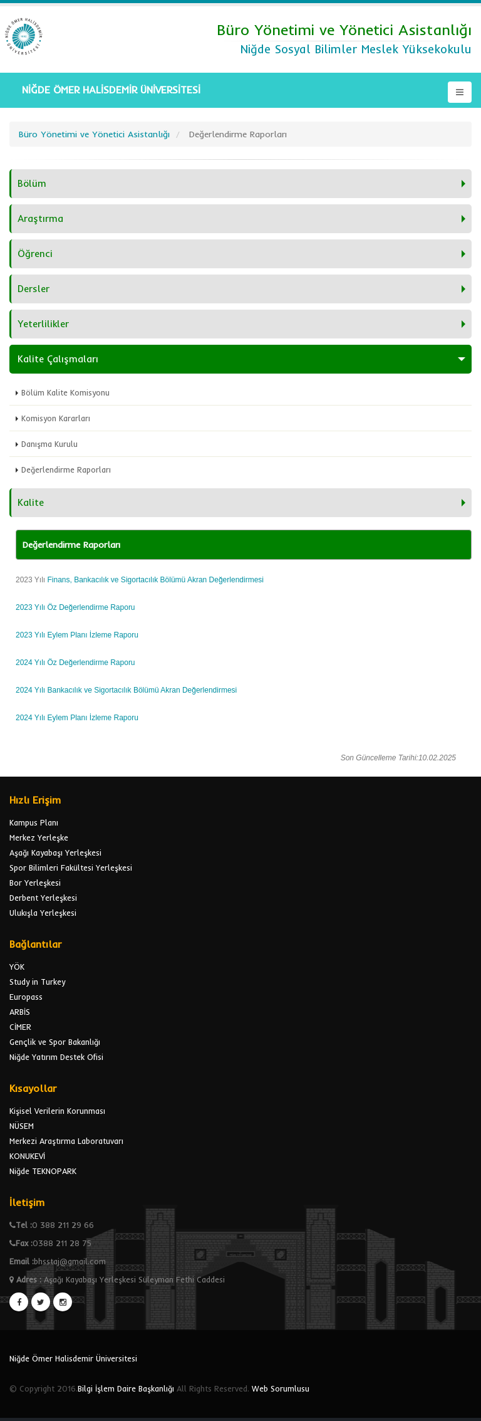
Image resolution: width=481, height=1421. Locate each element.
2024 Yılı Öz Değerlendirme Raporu (75, 662)
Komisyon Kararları (55, 418)
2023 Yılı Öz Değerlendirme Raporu (75, 607)
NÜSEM (21, 1126)
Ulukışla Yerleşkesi (42, 913)
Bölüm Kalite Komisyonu (65, 392)
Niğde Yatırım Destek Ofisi (56, 1057)
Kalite (31, 502)
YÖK (16, 967)
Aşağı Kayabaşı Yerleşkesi (55, 852)
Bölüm (32, 183)
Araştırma (40, 218)
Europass (26, 997)
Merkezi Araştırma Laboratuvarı (66, 1141)
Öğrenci (35, 254)
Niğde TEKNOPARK (42, 1171)
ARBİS (19, 1012)
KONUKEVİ (27, 1156)
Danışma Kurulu (49, 444)
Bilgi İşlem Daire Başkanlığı (126, 1388)
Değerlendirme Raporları (66, 469)
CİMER (20, 1027)
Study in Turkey (37, 982)
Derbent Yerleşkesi (43, 898)
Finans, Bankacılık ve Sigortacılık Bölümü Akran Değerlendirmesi (155, 579)
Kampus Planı (33, 822)
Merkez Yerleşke (38, 837)
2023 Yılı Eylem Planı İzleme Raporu (77, 635)
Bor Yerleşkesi (35, 883)
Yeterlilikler (43, 324)
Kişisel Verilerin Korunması (57, 1111)
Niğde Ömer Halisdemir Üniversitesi (73, 1358)
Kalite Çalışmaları (58, 359)
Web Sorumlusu (280, 1388)
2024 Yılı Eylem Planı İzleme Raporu (77, 717)
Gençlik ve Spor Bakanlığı (54, 1042)
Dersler (33, 289)
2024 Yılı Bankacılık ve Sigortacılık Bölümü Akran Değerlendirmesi (127, 690)
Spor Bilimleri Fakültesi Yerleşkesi (70, 868)
